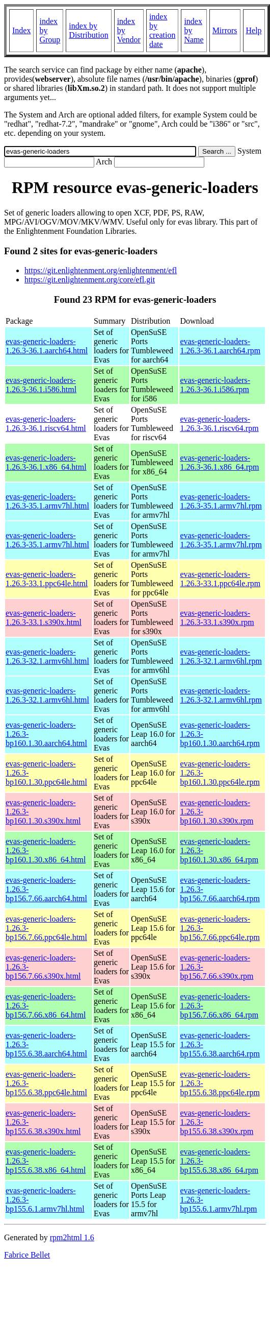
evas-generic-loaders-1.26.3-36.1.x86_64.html (46, 462)
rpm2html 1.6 (72, 1237)
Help (254, 30)
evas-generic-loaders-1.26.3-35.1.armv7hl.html (47, 501)
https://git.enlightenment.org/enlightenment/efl (100, 270)
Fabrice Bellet (27, 1254)
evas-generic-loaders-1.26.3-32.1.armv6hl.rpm (220, 656)
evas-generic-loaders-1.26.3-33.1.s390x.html (44, 618)
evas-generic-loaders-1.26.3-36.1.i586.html (41, 385)
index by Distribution (88, 30)
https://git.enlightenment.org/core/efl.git (89, 279)
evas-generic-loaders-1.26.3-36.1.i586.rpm (215, 385)
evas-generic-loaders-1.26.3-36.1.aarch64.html (47, 346)
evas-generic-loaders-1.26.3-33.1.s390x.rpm (217, 618)
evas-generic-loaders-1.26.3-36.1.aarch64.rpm (220, 346)
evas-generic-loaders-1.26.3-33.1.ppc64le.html (47, 579)
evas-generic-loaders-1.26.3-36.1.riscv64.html (46, 423)
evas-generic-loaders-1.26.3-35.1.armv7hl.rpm (220, 501)
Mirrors (224, 30)
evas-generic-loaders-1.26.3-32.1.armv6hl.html (47, 656)
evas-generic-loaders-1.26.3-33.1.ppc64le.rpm (220, 579)
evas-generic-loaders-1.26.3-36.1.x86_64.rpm (219, 462)
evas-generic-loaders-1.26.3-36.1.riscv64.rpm (219, 423)
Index (21, 30)
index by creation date (162, 30)
